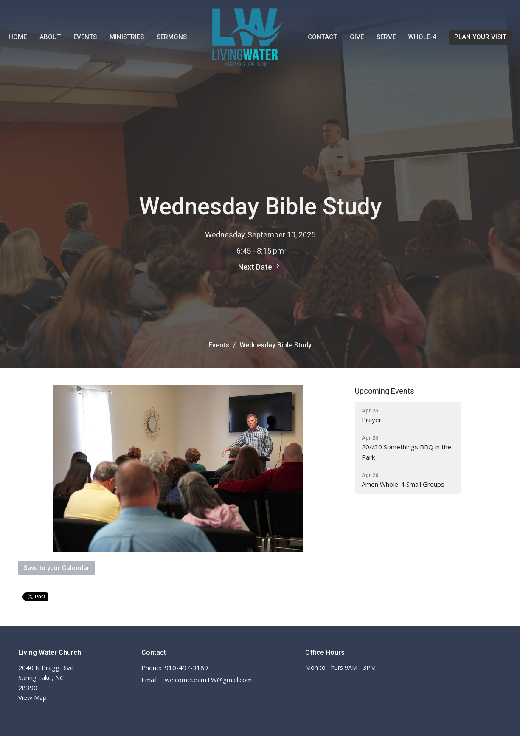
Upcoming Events (384, 390)
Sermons (172, 37)
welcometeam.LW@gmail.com (208, 679)
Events (85, 37)
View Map (32, 697)
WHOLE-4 (422, 37)
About (50, 37)
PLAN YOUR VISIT (480, 37)
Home (17, 37)
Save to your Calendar (56, 568)
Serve (386, 37)
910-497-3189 (186, 667)
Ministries (127, 37)
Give (357, 37)
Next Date (260, 266)
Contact (322, 37)
